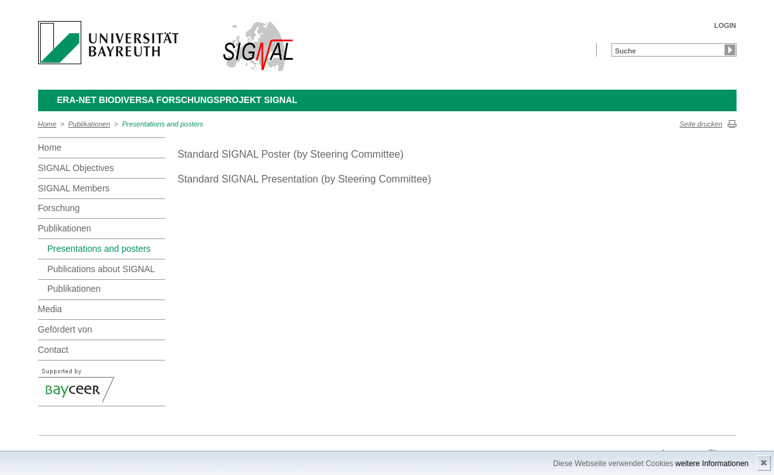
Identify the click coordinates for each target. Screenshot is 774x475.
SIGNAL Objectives (76, 168)
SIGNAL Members (74, 188)
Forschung (59, 208)
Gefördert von (65, 329)
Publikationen (89, 124)
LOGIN (725, 25)
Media (50, 309)
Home (47, 124)
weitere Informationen (712, 463)
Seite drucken (700, 124)
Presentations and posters (162, 124)
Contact (53, 350)
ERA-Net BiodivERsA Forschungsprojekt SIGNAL (177, 100)
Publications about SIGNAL (102, 269)
